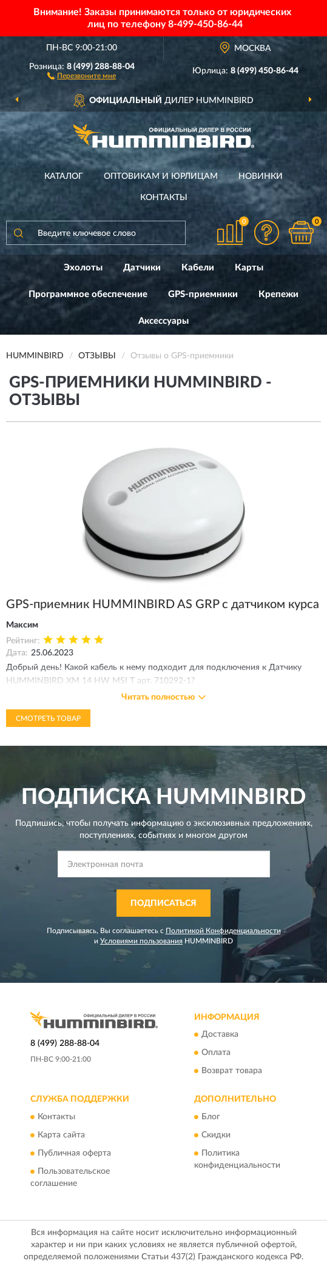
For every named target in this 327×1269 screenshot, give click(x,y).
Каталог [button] (63, 176)
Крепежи (278, 294)
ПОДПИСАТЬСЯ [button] (163, 903)
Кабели (197, 267)
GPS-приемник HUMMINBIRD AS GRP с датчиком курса (162, 604)
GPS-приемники (203, 294)
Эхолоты (83, 267)
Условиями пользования (141, 941)
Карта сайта (61, 1135)
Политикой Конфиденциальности (223, 930)
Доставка (219, 1035)
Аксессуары (163, 321)
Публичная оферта (74, 1153)
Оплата (216, 1053)
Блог (210, 1117)
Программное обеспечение (88, 294)
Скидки (216, 1135)
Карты (249, 267)
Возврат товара (231, 1071)
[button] (81, 75)
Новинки (260, 176)
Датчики (142, 267)
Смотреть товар (48, 718)
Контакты (163, 197)
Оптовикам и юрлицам (161, 176)
